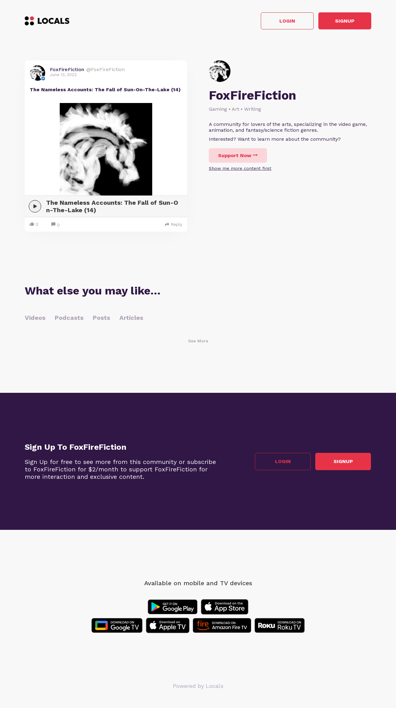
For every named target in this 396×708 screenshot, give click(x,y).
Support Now (238, 156)
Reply (173, 224)
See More (198, 341)
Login (283, 21)
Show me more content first (240, 168)
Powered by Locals (198, 686)
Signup (343, 21)
